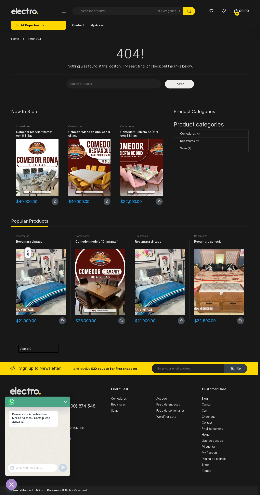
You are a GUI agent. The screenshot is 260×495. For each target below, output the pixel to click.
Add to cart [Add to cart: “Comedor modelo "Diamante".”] (121, 320)
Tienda (206, 470)
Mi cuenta (208, 446)
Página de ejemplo (214, 458)
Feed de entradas (168, 404)
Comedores (23, 126)
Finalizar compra (212, 428)
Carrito (206, 404)
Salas (180, 148)
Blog (205, 398)
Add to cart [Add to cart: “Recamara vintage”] (62, 320)
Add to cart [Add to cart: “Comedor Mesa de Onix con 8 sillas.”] (107, 201)
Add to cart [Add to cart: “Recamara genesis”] (240, 320)
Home (15, 38)
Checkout (208, 416)
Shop (205, 464)
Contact (78, 25)
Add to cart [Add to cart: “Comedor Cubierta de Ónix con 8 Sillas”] (159, 201)
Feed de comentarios (170, 410)
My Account (99, 25)
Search (179, 84)
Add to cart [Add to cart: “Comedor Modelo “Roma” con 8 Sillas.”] (55, 201)
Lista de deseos (212, 440)
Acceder (162, 398)
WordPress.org (166, 416)
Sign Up (235, 368)
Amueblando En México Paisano (36, 490)
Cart (204, 410)
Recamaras (184, 141)
